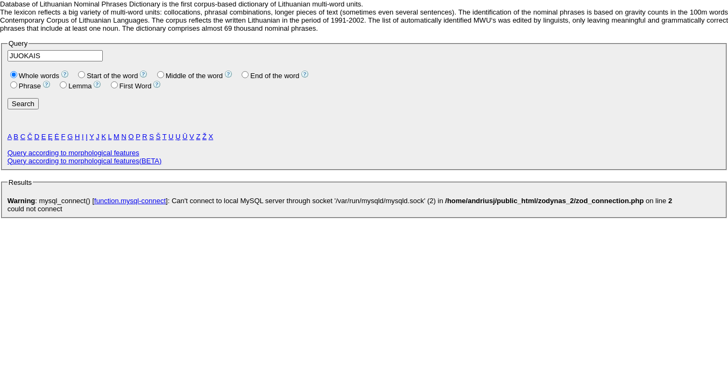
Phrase (25, 86)
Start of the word (108, 76)
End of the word (270, 76)
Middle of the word (190, 76)
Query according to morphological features (73, 153)
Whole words (34, 76)
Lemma (75, 86)
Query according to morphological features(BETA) (85, 161)
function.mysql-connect (130, 201)
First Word (131, 86)
